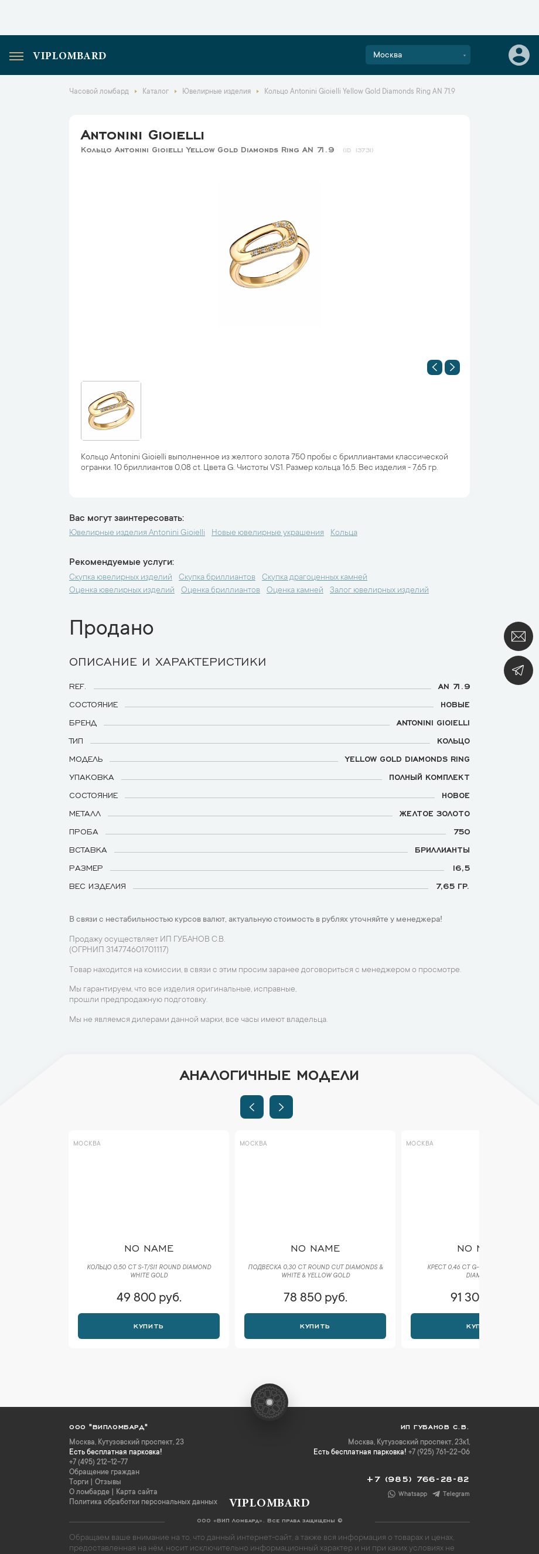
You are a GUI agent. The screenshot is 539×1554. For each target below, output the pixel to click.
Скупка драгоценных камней (314, 577)
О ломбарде (89, 1492)
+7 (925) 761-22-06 (439, 1453)
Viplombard (70, 57)
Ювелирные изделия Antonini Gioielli (137, 533)
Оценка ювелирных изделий (122, 590)
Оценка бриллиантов (220, 590)
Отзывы (108, 1482)
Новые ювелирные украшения (267, 533)
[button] (434, 367)
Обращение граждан (104, 1472)
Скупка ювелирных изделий (120, 577)
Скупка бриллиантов (217, 577)
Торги (78, 1482)
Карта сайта (137, 1492)
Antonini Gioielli (142, 132)
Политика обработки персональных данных (143, 1502)
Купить (148, 1325)
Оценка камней (295, 590)
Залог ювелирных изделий (379, 590)
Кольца (343, 533)
